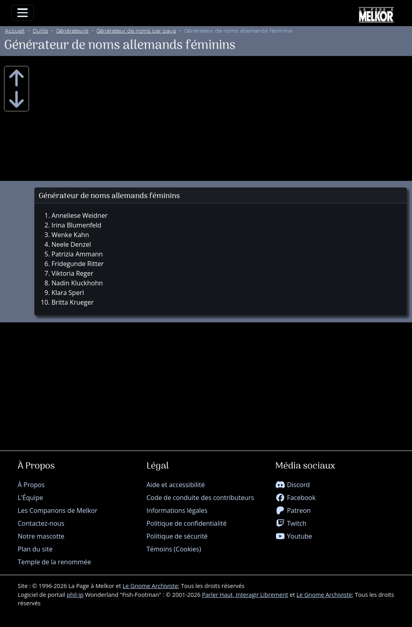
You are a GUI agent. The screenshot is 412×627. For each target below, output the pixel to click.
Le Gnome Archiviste (150, 586)
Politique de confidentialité (186, 523)
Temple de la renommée (54, 561)
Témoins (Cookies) (173, 549)
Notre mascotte (41, 536)
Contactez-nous (41, 523)
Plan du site (35, 549)
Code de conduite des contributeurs (200, 497)
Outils (40, 30)
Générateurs (72, 30)
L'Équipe (30, 497)
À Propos (31, 484)
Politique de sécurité (177, 536)
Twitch (291, 523)
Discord (292, 484)
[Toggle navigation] (22, 13)
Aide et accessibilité (175, 484)
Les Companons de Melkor (57, 510)
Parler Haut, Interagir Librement (245, 594)
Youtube (293, 536)
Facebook (295, 497)
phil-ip (75, 594)
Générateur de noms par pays (136, 30)
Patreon (293, 510)
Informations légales (177, 510)
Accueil (15, 30)
